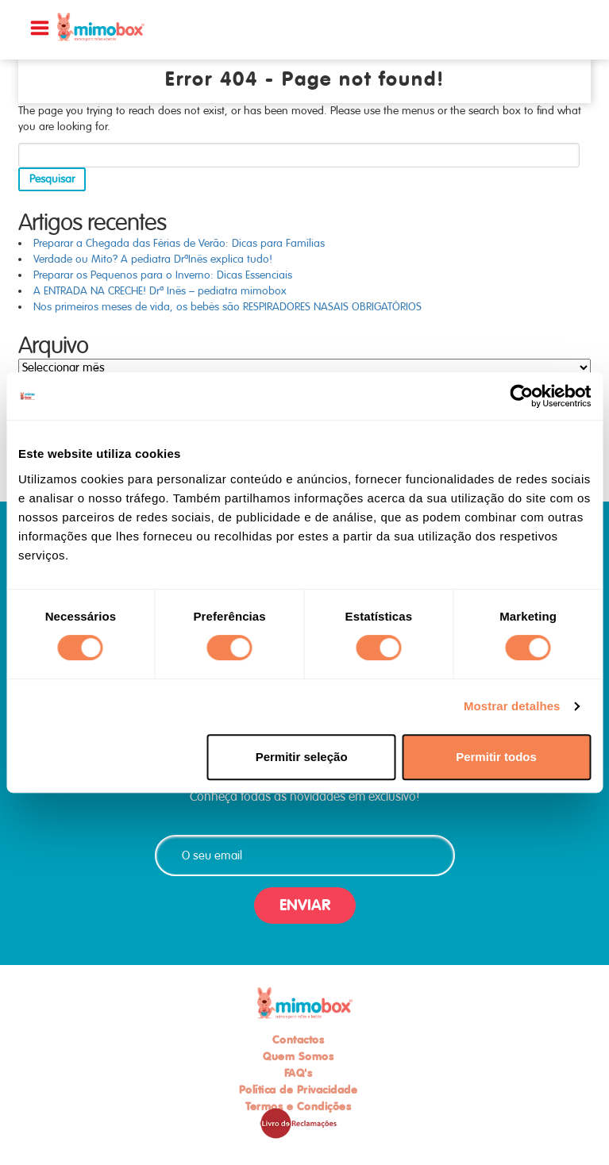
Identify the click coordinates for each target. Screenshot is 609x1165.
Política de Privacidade (298, 1089)
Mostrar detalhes (512, 706)
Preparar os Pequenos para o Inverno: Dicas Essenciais (162, 275)
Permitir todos (496, 756)
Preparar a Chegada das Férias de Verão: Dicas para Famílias (179, 243)
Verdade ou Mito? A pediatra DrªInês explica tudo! (152, 259)
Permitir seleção (302, 756)
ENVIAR (304, 905)
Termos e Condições (298, 1106)
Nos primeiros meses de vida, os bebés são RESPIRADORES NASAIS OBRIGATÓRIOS (227, 306)
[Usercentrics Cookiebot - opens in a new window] (521, 396)
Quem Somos (298, 1056)
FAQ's (298, 1073)
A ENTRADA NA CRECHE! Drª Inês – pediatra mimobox (160, 291)
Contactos (298, 1039)
